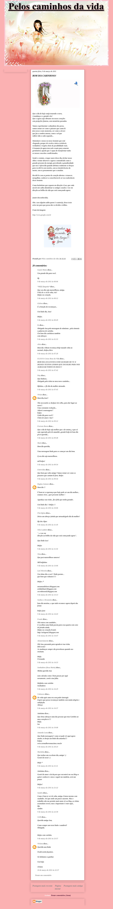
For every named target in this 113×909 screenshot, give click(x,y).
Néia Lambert (42, 530)
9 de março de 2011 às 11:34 (47, 549)
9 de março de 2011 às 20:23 (47, 747)
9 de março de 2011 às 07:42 (47, 370)
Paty (39, 375)
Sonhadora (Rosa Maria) (46, 667)
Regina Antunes (43, 484)
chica (39, 344)
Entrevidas (41, 470)
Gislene (40, 303)
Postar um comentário (43, 875)
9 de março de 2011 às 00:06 (47, 281)
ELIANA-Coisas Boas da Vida (48, 359)
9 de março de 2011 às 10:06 (47, 508)
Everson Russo (42, 426)
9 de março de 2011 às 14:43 (47, 614)
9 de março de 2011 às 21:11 (47, 766)
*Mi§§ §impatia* (43, 287)
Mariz (39, 443)
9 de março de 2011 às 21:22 (47, 788)
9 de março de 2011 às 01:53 (47, 339)
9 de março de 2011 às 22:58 (47, 812)
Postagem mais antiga (73, 886)
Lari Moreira (42, 571)
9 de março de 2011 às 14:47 (47, 636)
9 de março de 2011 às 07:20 (47, 354)
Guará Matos (42, 270)
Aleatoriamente (43, 641)
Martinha (40, 752)
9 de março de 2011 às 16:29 (47, 689)
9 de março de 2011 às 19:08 (47, 727)
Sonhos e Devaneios (44, 600)
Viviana (40, 844)
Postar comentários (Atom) (61, 895)
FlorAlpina (41, 513)
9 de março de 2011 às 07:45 (47, 390)
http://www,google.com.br (41, 215)
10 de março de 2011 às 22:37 (48, 870)
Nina (39, 554)
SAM (39, 817)
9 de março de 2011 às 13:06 (47, 566)
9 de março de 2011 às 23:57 (47, 838)
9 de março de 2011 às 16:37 (47, 708)
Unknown (41, 694)
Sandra (40, 793)
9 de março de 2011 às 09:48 (47, 438)
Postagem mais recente (42, 886)
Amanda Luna (42, 733)
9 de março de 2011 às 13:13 (47, 595)
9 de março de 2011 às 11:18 (47, 525)
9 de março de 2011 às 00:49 (47, 320)
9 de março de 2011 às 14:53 (47, 662)
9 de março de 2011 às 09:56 (47, 479)
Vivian (39, 395)
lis (38, 325)
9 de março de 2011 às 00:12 (47, 298)
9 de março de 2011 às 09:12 (47, 421)
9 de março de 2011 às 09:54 (47, 465)
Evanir (39, 619)
